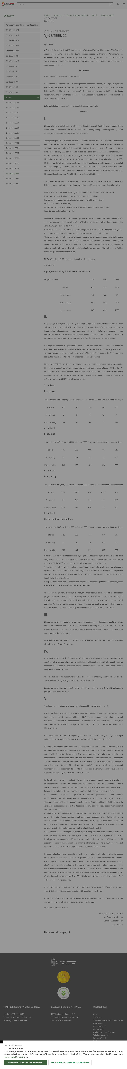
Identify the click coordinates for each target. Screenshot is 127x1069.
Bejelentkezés (118, 4)
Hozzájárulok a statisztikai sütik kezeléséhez (25, 1062)
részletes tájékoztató (14, 1057)
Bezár (1, 1042)
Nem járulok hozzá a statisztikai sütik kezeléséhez (70, 1062)
